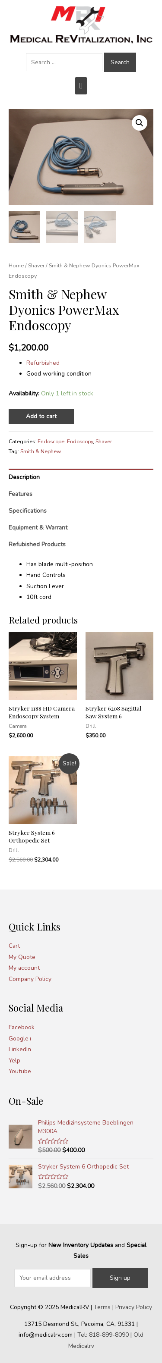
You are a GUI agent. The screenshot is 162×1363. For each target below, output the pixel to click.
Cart (14, 946)
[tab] (81, 477)
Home (16, 265)
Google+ (20, 1038)
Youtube (20, 1071)
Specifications (28, 511)
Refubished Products (37, 544)
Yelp (14, 1060)
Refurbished (43, 363)
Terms (102, 1307)
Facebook (22, 1027)
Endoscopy (80, 441)
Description (24, 477)
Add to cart (41, 416)
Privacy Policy (133, 1307)
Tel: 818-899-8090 (103, 1335)
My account (24, 968)
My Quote (22, 957)
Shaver (36, 265)
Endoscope (51, 441)
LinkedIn (20, 1049)
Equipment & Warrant (38, 527)
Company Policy (30, 979)
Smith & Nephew (40, 451)
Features (20, 494)
